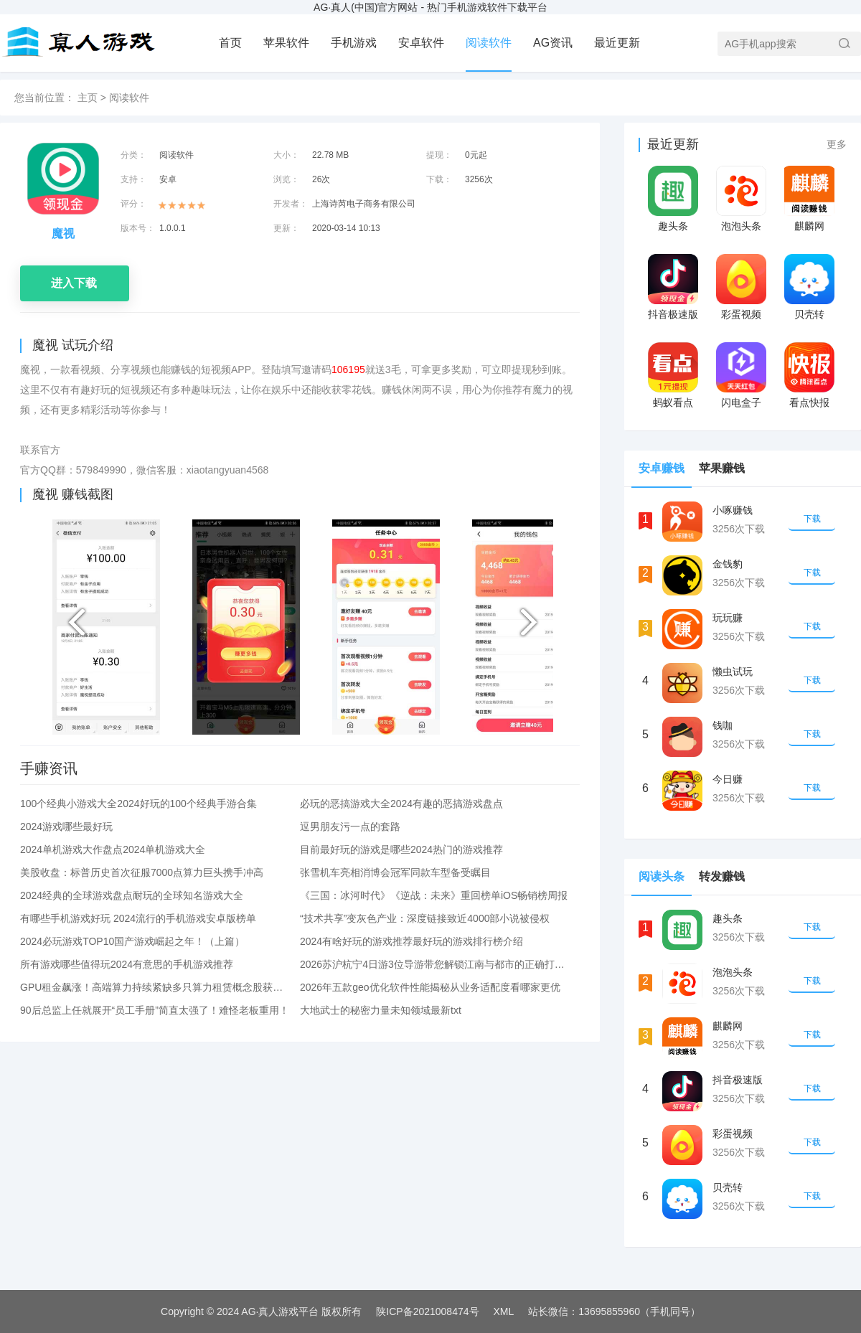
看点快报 (809, 402)
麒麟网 (809, 226)
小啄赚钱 (732, 510)
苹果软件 (286, 43)
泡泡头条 (741, 226)
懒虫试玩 (732, 671)
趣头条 (673, 226)
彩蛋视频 (741, 314)
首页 (230, 43)
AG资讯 (553, 43)
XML (504, 1311)
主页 (87, 97)
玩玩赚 (727, 617)
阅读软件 (489, 43)
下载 (812, 519)
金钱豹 (727, 564)
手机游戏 (354, 43)
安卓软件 (421, 43)
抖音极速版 (673, 314)
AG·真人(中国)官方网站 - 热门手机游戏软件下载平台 (430, 7)
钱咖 (722, 725)
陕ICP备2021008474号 (427, 1311)
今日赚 (727, 779)
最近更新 (617, 43)
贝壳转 (809, 314)
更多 (837, 144)
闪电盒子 (741, 402)
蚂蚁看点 (673, 402)
